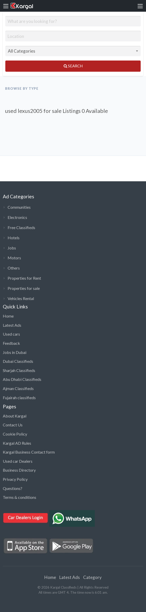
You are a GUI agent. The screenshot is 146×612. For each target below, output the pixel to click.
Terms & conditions (19, 497)
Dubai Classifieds (18, 361)
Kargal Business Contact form (29, 452)
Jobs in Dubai (14, 352)
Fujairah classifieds (19, 397)
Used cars (11, 334)
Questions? (12, 488)
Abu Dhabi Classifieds (22, 379)
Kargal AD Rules (17, 443)
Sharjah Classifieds (19, 370)
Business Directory (19, 470)
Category (92, 577)
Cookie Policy (15, 433)
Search (73, 66)
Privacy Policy (15, 479)
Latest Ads (12, 325)
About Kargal (14, 415)
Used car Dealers (17, 461)
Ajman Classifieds (18, 388)
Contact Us (13, 424)
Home (8, 316)
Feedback (11, 343)
